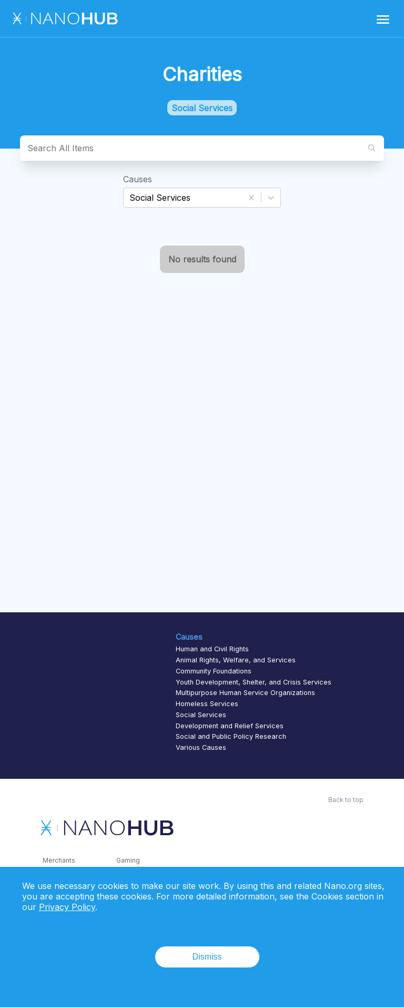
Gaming (128, 860)
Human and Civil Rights (212, 649)
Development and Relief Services (230, 726)
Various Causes (201, 747)
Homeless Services (207, 704)
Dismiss (207, 956)
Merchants (59, 860)
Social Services (201, 715)
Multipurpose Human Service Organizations (245, 693)
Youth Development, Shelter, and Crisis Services (253, 682)
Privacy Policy (67, 907)
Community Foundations (213, 671)
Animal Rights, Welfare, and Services (236, 660)
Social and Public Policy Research (231, 736)
